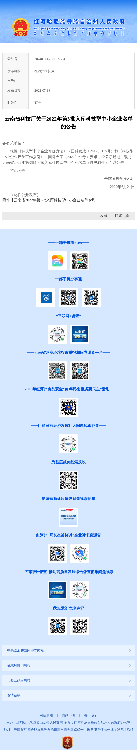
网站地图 (46, 715)
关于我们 (91, 715)
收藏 (104, 216)
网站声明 (68, 715)
